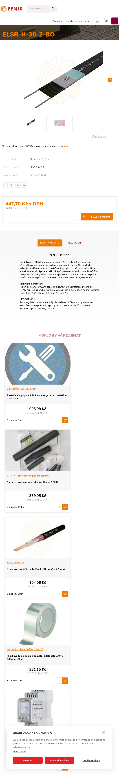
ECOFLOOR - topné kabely (20, 678)
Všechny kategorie (17, 703)
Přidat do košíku (99, 217)
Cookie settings (91, 760)
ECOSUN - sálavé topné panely (23, 669)
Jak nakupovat (80, 21)
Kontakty (68, 21)
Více (66, 146)
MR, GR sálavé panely (18, 687)
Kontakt (68, 687)
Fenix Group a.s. (72, 701)
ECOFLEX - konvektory (18, 673)
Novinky (11, 696)
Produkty (68, 669)
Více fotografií (99, 136)
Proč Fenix (69, 678)
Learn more (19, 751)
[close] (103, 732)
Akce (9, 692)
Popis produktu (49, 243)
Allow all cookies (59, 760)
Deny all (27, 760)
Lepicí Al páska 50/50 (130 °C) (82, 476)
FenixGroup (56, 21)
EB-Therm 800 (15, 562)
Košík (67, 692)
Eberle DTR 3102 (74, 562)
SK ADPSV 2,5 (15, 476)
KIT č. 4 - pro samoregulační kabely (85, 389)
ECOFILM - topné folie (18, 682)
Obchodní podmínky (74, 682)
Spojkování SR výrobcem (21, 389)
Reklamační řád (38, 175)
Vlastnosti (75, 243)
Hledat (47, 9)
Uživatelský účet (72, 696)
